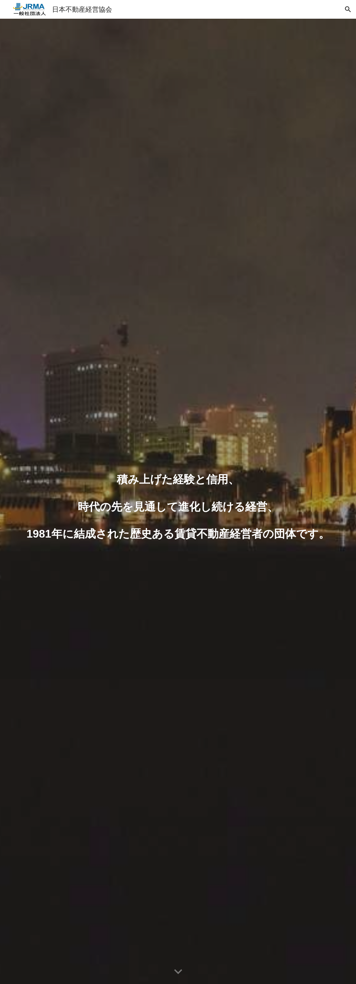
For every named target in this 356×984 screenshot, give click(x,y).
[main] (178, 501)
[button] (348, 9)
